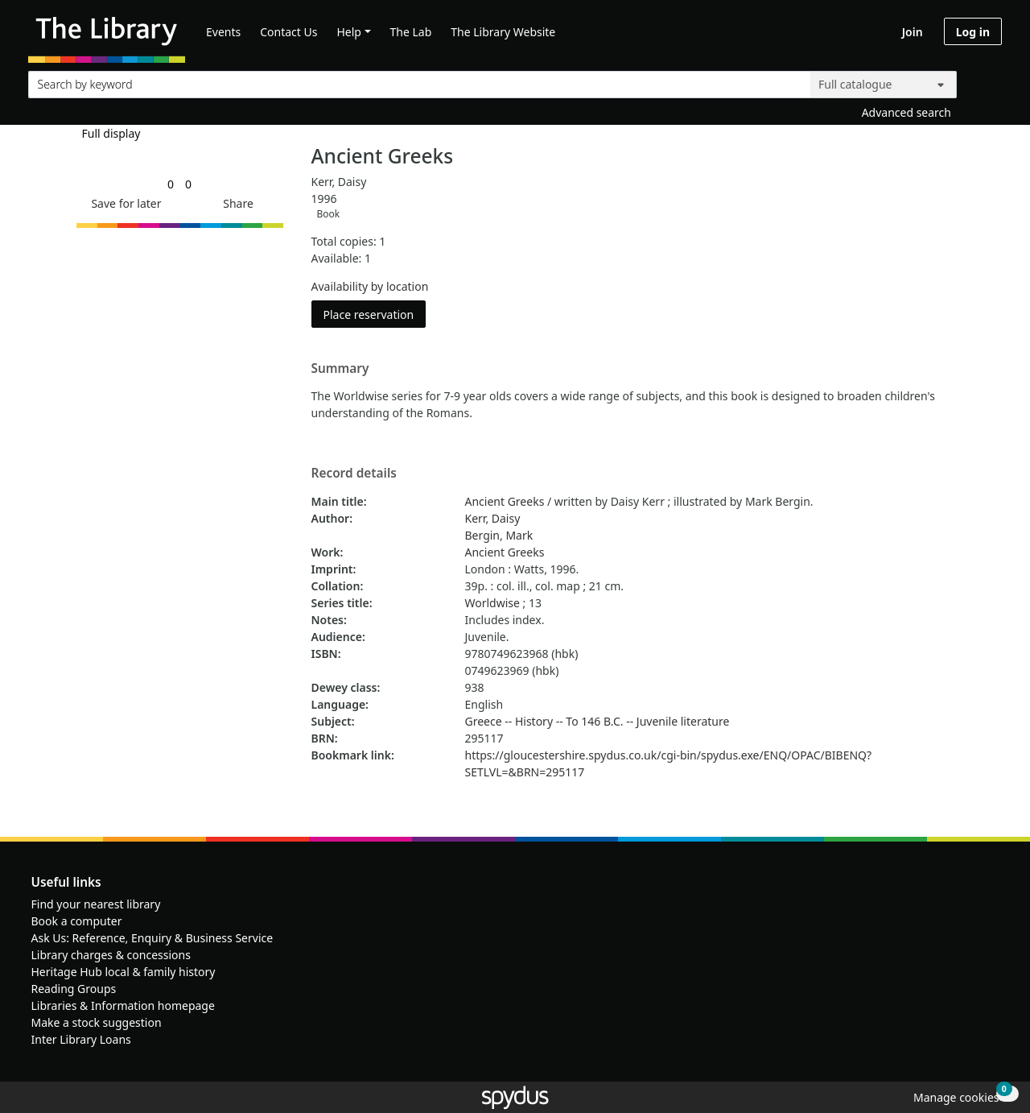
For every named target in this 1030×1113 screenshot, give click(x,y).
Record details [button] (354, 473)
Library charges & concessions (111, 954)
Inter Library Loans (81, 1039)
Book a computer (76, 921)
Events (223, 31)
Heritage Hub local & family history (123, 971)
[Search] (983, 81)
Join (912, 31)
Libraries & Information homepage (123, 1005)
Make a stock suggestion (96, 1022)
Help (348, 31)
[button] (123, 203)
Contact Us (288, 31)
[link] (170, 184)
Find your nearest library (96, 904)
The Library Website (503, 31)
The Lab (411, 31)
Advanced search (906, 112)
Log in (973, 31)
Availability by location (370, 286)
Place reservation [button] (374, 313)
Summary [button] (340, 369)
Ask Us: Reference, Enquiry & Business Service (152, 937)
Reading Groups (74, 988)
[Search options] (883, 84)
